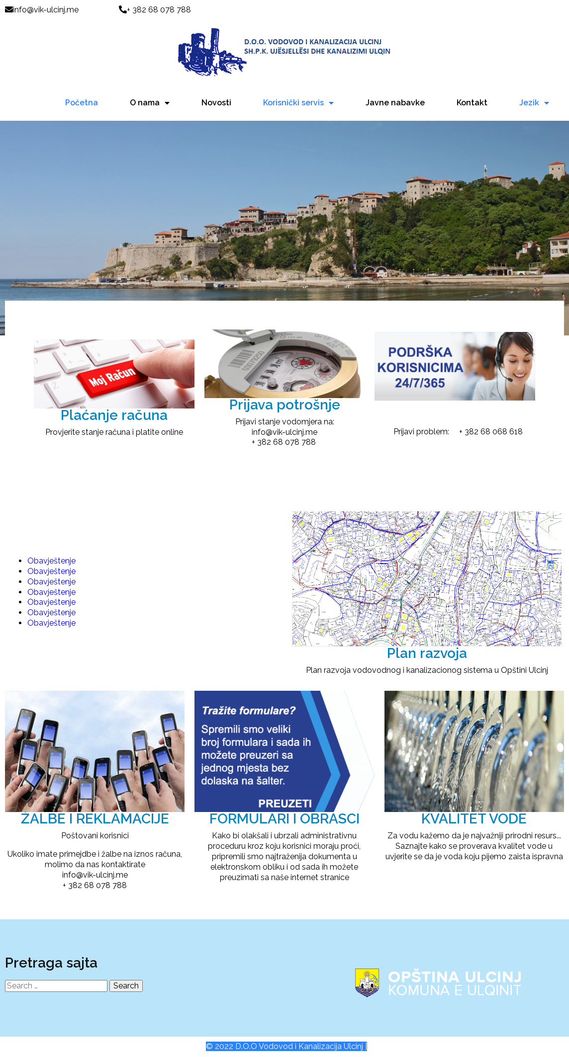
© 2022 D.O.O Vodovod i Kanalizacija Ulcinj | (286, 1046)
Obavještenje (51, 561)
